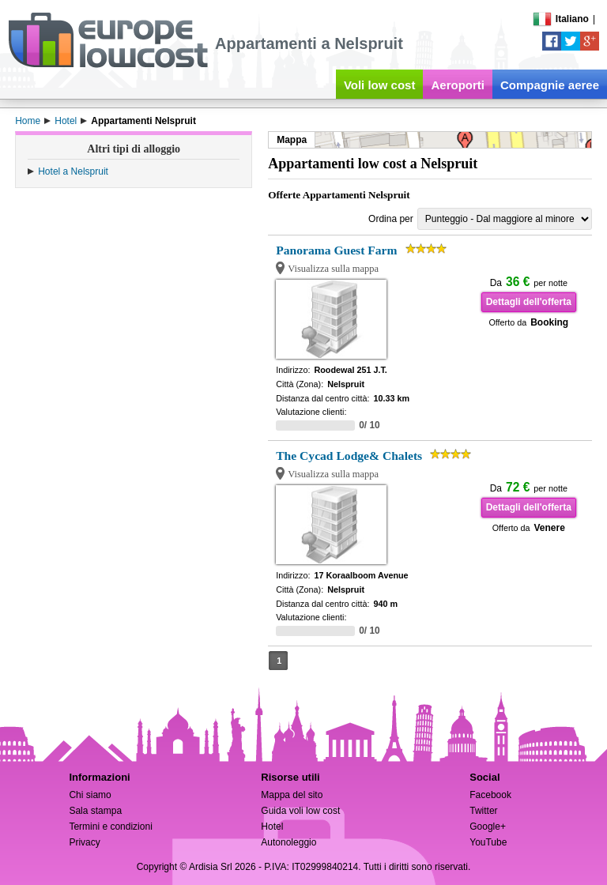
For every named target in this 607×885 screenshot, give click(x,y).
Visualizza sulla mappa (333, 268)
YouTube (488, 842)
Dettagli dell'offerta (528, 301)
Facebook (490, 794)
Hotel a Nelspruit (73, 171)
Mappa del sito (291, 794)
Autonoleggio (288, 842)
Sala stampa (95, 810)
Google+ (487, 826)
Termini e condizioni (110, 826)
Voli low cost (380, 85)
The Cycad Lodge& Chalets (349, 455)
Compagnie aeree (549, 85)
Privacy (84, 842)
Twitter (483, 810)
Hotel (272, 826)
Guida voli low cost (300, 810)
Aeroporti (457, 85)
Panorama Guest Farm (336, 250)
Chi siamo (90, 794)
